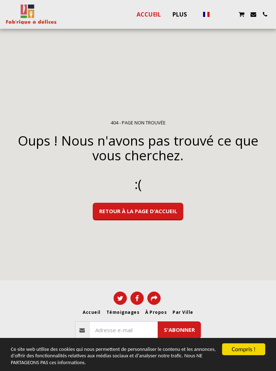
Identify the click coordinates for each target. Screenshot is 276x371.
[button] (218, 14)
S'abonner (179, 329)
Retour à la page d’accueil (138, 211)
